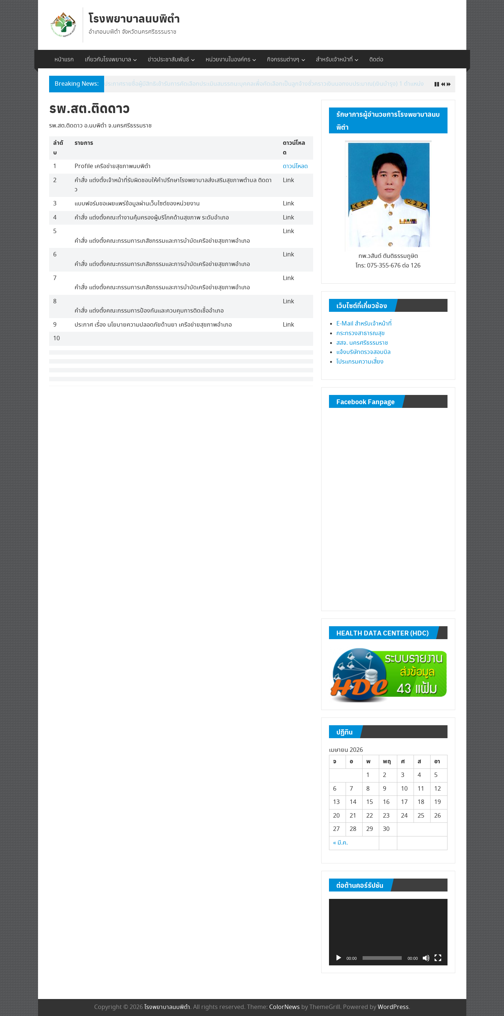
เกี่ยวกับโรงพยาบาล (108, 59)
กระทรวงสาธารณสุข (360, 333)
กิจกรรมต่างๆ (283, 59)
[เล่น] (338, 958)
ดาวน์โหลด (295, 166)
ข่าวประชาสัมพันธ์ (168, 59)
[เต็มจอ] (438, 958)
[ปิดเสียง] (426, 958)
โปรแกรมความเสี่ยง (360, 362)
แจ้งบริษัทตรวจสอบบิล (363, 352)
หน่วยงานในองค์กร (228, 59)
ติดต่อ (376, 59)
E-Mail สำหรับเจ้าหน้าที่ (364, 324)
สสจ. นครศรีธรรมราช (362, 343)
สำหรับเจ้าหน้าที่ (334, 59)
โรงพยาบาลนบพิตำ (134, 18)
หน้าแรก (64, 59)
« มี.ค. (340, 843)
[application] (388, 932)
